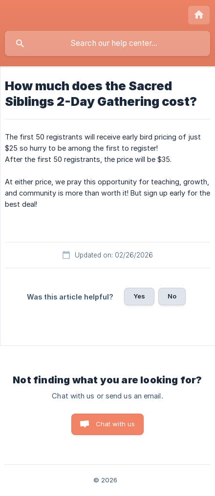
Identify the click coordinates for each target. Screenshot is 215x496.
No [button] (172, 296)
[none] (199, 15)
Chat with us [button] (115, 424)
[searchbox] (107, 43)
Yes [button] (139, 296)
